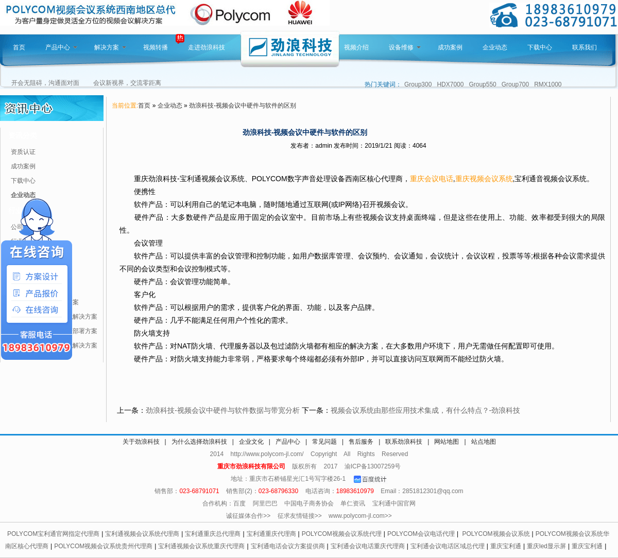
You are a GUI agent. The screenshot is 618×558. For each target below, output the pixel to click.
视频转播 (155, 47)
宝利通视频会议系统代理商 (142, 533)
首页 (19, 47)
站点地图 (483, 441)
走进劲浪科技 (206, 47)
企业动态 (495, 47)
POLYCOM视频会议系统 (495, 533)
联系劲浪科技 (403, 441)
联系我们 (584, 47)
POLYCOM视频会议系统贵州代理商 (103, 546)
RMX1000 (547, 84)
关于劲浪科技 (141, 441)
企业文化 (251, 441)
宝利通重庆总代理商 (213, 533)
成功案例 (450, 47)
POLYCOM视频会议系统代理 (342, 533)
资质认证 (23, 151)
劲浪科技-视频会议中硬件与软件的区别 (242, 105)
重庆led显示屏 (546, 546)
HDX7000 (450, 84)
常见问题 (324, 441)
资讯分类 (22, 135)
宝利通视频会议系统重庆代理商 (201, 546)
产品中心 (61, 47)
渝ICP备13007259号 (373, 466)
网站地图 (446, 441)
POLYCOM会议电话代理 (421, 533)
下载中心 (539, 47)
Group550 (482, 84)
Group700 (515, 84)
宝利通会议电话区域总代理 (447, 546)
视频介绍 (356, 47)
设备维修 (405, 47)
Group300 (418, 84)
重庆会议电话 (431, 179)
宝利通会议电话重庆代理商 (368, 546)
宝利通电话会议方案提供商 (288, 546)
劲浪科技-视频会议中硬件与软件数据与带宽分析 (223, 410)
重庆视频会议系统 (484, 179)
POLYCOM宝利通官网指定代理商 (53, 533)
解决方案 (110, 47)
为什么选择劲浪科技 (199, 441)
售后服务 (361, 441)
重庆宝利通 (505, 546)
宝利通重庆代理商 (271, 533)
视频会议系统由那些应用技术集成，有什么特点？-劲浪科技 (426, 410)
